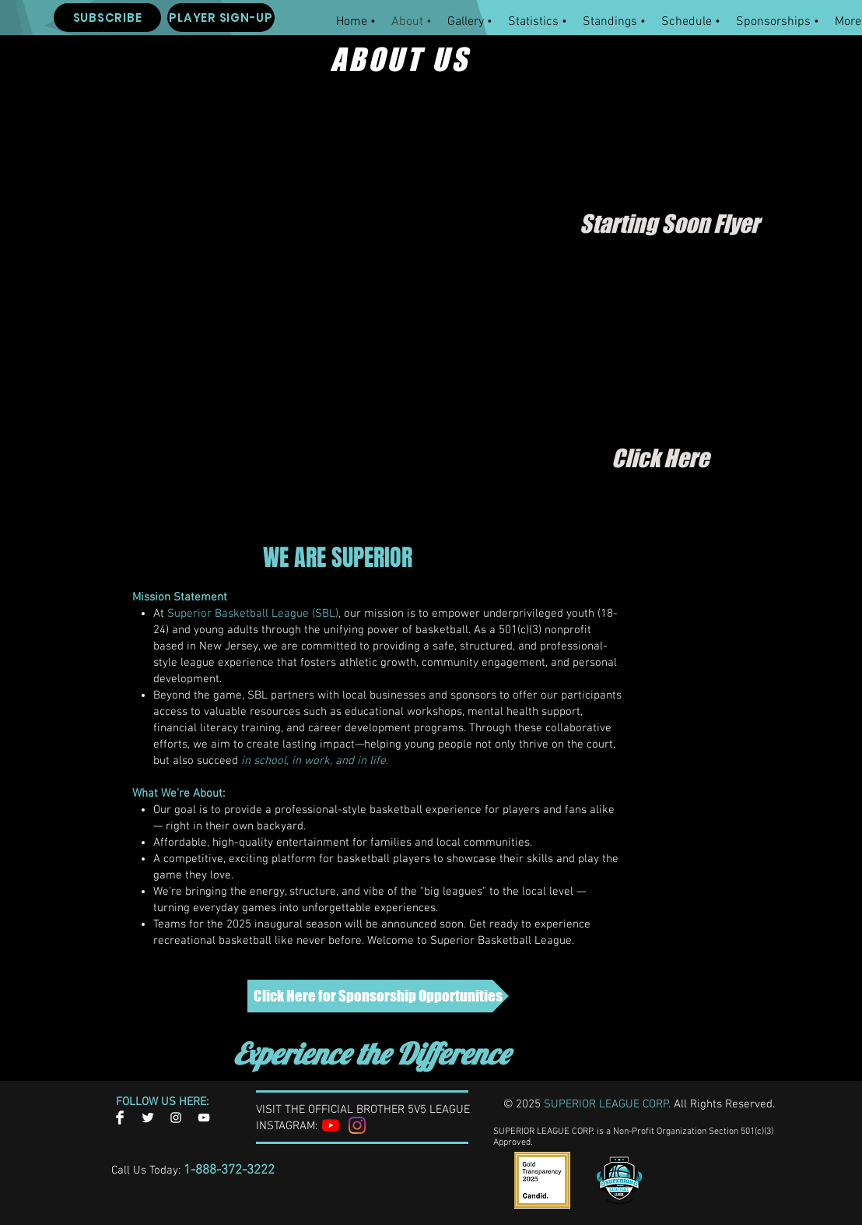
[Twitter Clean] (148, 1118)
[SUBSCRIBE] (107, 17)
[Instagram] (357, 1125)
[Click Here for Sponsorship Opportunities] (378, 996)
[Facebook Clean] (120, 1118)
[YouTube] (330, 1125)
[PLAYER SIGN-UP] (221, 17)
